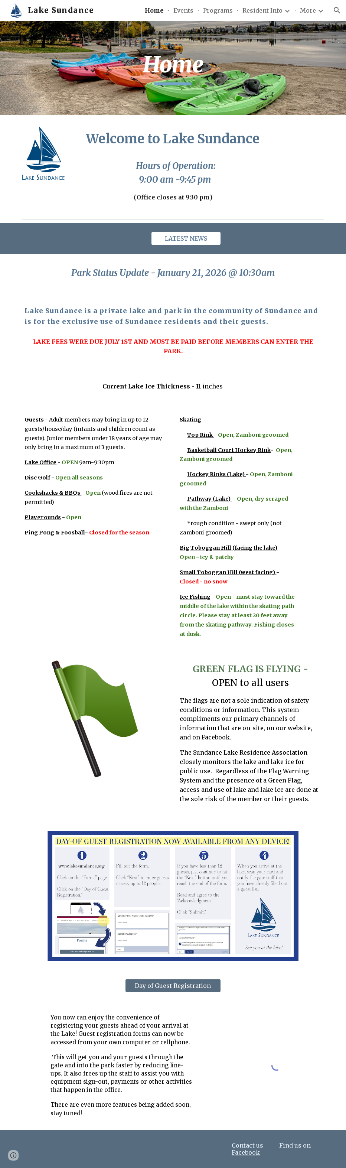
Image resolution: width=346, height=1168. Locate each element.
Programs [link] (218, 10)
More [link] (308, 10)
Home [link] (154, 10)
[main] (173, 68)
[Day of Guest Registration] (173, 986)
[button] (337, 10)
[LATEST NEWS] (186, 238)
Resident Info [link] (262, 10)
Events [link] (183, 10)
